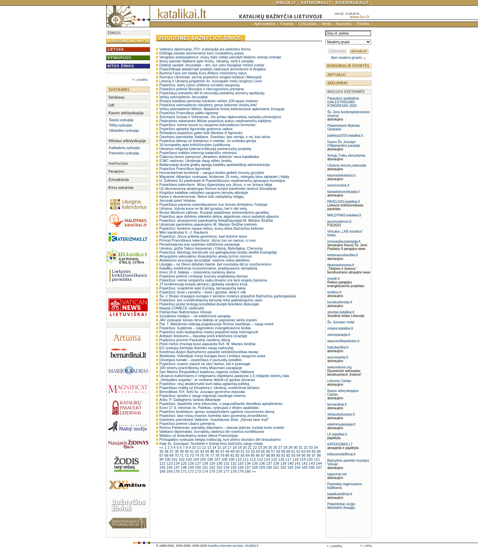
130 (219, 463)
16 (224, 447)
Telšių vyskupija (120, 125)
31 (300, 447)
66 (319, 451)
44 (207, 451)
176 (219, 471)
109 (231, 459)
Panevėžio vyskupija (124, 153)
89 (273, 455)
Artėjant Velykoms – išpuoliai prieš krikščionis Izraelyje (203, 336)
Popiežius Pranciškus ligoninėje (184, 169)
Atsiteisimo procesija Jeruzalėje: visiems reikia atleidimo (204, 260)
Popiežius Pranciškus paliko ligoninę (188, 113)
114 (267, 459)
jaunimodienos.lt (339, 221)
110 (239, 459)
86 (258, 455)
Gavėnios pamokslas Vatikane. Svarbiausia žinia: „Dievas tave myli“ (214, 420)
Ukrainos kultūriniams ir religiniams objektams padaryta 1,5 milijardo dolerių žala (224, 376)
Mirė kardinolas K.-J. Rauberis (183, 232)
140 (290, 463)
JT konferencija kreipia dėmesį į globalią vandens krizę (203, 284)
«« (161, 447)
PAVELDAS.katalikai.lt (343, 201)
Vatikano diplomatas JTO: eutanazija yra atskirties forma (204, 49)
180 (248, 471)
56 (268, 451)
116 (281, 459)
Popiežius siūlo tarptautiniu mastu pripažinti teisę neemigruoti (208, 332)
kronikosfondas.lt (339, 302)
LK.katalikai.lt (337, 434)
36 (166, 451)
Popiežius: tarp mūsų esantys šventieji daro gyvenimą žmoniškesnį (213, 416)
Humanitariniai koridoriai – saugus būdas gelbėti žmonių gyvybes (211, 173)
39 (182, 451)
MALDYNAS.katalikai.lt (344, 215)
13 (209, 447)
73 (192, 455)
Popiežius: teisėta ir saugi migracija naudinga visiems (202, 396)
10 (194, 447)
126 (191, 463)
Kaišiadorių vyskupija (124, 148)
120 (310, 459)
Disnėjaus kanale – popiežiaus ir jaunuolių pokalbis (200, 360)
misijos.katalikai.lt (340, 328)
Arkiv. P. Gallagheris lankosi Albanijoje (190, 400)
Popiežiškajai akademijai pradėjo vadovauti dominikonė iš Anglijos (212, 69)
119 (302, 459)
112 (253, 459)
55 (263, 451)
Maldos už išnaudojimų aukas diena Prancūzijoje (198, 435)
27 (280, 447)
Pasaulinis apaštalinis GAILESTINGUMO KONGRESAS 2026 (343, 102)
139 (283, 463)
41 (192, 451)
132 (233, 463)
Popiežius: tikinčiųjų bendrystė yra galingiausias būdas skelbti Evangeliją (218, 252)
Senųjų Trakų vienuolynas (346, 155)
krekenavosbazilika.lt (342, 255)
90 (278, 455)
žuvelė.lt (333, 278)
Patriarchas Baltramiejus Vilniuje (185, 312)
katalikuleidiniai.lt (339, 494)
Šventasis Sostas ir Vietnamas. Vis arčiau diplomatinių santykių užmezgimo (220, 117)
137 (269, 463)
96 (309, 455)
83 (243, 455)
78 (217, 455)
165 (304, 467)
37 (172, 451)
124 (177, 463)
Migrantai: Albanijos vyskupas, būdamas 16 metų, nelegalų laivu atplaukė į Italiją (224, 177)
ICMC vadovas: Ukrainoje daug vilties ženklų (195, 161)
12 (204, 447)
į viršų (365, 545)
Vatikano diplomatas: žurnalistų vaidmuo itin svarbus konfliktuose (211, 431)
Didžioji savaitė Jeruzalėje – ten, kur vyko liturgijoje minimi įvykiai (211, 65)
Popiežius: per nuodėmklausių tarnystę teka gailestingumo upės (211, 300)
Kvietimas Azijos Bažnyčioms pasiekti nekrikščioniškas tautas (208, 352)
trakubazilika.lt (337, 347)
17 (229, 447)
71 (182, 455)
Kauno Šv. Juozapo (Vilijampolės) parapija (343, 143)
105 (203, 459)
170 (177, 471)
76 (207, 455)
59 (283, 451)
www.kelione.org (339, 367)
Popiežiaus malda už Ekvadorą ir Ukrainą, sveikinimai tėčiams (209, 388)
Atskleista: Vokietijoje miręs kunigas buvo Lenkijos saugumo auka (212, 356)
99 (161, 459)
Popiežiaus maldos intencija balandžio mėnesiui (198, 153)
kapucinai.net (337, 474)
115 (274, 459)
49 (232, 451)
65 (314, 451)
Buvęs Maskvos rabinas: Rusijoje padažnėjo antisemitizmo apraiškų (214, 212)
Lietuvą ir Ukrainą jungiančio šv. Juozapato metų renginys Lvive (210, 81)
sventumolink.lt (338, 185)
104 (196, 459)
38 (177, 451)
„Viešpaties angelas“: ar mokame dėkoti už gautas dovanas (207, 380)
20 (245, 447)
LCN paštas (307, 24)
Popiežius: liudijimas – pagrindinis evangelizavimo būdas (205, 328)
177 (226, 471)
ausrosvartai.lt (337, 357)
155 (233, 467)
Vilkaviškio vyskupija (124, 130)
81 (232, 455)
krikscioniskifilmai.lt (341, 454)
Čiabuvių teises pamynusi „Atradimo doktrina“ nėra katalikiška (209, 157)
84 (248, 455)
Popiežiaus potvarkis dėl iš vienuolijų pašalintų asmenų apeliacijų (212, 93)
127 (198, 463)
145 (162, 467)
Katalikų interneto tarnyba (225, 545)
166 (312, 467)
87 (263, 455)
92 (288, 455)
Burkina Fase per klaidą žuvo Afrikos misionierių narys (203, 73)
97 (314, 455)
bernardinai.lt (337, 404)
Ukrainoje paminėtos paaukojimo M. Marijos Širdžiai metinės (208, 224)
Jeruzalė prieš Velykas (177, 200)
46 (217, 451)
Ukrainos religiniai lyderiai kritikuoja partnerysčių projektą (205, 149)
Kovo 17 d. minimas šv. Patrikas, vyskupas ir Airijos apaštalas (209, 408)
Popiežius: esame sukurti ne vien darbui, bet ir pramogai (204, 364)
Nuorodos (344, 24)
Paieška (363, 24)
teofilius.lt (334, 292)
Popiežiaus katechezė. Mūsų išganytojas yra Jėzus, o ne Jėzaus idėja (215, 185)
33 (311, 447)
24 (265, 447)
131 (226, 463)
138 (276, 463)
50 (237, 451)
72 (187, 455)
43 (202, 451)
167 (319, 467)
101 (175, 459)
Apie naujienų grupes (348, 57)
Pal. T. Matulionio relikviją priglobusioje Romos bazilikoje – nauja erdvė (216, 324)
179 (241, 471)
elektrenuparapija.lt (341, 424)
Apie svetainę (265, 24)
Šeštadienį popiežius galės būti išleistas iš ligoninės (201, 133)
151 (205, 467)
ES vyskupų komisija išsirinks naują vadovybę (196, 348)
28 (285, 447)
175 (212, 471)
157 (248, 467)
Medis (326, 24)
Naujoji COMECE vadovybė (181, 308)
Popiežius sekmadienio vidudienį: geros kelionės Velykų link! (208, 105)
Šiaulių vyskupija (121, 120)
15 (219, 447)
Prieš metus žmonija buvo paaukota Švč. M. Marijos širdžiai (207, 344)
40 (187, 451)
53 (253, 451)
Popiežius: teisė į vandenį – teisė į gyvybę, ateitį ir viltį (202, 292)
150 (198, 467)
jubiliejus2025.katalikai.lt (345, 135)
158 (255, 467)
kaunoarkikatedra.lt (341, 175)
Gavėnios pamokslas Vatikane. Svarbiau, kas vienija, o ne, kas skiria (214, 137)
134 (248, 463)
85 (253, 455)
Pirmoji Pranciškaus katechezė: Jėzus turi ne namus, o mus (207, 240)
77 (212, 455)
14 (214, 447)
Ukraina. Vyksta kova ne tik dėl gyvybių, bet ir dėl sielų (203, 208)
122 (162, 463)
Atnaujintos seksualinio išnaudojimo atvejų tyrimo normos (205, 256)
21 (250, 447)
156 (241, 467)
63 (303, 451)
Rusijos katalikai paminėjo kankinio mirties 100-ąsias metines (208, 101)
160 (269, 467)
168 (162, 471)
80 (227, 455)
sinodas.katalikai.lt (340, 312)
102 (182, 459)
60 (288, 451)
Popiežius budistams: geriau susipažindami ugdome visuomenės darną (216, 412)
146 (169, 467)
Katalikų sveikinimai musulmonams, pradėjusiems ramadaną (208, 268)
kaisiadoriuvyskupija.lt (343, 192)
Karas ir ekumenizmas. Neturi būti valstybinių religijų (201, 196)
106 (210, 459)
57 (273, 451)
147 (177, 467)
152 (212, 467)
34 (316, 447)
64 (309, 451)
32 (306, 447)
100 (167, 459)
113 (260, 459)
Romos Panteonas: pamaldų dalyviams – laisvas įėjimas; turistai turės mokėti (221, 428)
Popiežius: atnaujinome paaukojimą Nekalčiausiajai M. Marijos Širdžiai (216, 220)
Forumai (286, 24)
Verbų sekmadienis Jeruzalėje (183, 97)
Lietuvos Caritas (339, 381)
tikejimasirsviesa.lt (340, 265)
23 (260, 447)
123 (169, 463)
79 (222, 455)
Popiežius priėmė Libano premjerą (187, 424)
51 (243, 451)
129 (212, 463)
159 (262, 467)
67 (161, 455)
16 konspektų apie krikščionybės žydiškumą (194, 145)
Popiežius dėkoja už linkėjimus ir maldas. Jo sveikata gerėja (207, 141)
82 (237, 455)
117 (288, 459)
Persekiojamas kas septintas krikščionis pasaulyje (199, 244)
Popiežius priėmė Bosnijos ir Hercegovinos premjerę (201, 89)
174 (205, 471)
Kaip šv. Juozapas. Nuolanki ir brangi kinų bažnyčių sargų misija (211, 443)
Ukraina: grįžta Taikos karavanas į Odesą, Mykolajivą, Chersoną (211, 248)
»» (254, 471)
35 (161, 451)
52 (248, 451)
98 (319, 455)
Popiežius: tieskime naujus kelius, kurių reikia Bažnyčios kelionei (211, 228)
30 (295, 447)
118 (295, 459)
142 (304, 463)
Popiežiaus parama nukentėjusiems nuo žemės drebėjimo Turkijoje (213, 204)
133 (241, 463)
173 (198, 471)
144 (319, 463)
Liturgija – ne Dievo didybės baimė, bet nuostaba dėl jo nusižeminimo (215, 264)
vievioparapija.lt (338, 335)
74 (197, 455)
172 (191, 471)
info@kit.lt (251, 545)
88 (268, 455)
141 (297, 463)
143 (312, 463)
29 (290, 447)
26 (275, 447)
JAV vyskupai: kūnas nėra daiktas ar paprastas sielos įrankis (208, 320)
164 (297, 467)
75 (202, 455)
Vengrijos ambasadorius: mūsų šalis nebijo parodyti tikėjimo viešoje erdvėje (220, 57)
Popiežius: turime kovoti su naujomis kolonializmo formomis (207, 125)
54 (258, 451)
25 (270, 447)
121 (317, 459)
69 (172, 455)
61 (293, 451)
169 (169, 471)
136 (262, 463)
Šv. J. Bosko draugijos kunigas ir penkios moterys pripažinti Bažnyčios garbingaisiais (227, 296)
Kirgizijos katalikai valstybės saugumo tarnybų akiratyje (203, 193)
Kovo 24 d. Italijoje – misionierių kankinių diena (197, 272)
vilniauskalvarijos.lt (341, 414)
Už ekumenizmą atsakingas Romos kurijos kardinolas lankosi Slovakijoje (218, 189)
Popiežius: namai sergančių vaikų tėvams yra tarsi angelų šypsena (213, 280)
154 (226, 467)
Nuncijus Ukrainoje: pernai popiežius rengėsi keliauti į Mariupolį (210, 77)
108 (224, 459)
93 (293, 455)
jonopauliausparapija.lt (343, 241)
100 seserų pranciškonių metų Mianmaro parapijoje (200, 368)
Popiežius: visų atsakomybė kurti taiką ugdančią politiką (204, 384)
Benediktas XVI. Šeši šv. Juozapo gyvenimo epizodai (202, 392)
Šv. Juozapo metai (341, 322)
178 (233, 471)
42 (197, 451)
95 (303, 455)
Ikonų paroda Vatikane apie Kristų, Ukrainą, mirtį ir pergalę (206, 61)
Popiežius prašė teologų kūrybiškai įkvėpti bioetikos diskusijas (209, 304)
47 (222, 451)
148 (184, 467)
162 (283, 467)
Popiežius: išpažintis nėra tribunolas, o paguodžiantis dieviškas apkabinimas (220, 404)
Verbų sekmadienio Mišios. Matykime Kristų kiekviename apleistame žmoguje (221, 109)
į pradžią (139, 79)
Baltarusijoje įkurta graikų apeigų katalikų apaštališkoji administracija (214, 165)
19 (240, 447)
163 (290, 467)
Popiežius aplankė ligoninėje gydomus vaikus (196, 129)
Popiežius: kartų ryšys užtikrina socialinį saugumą (199, 85)
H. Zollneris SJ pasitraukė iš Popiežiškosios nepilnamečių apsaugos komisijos (222, 181)
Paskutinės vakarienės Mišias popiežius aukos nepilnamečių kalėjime (215, 121)
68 (166, 455)
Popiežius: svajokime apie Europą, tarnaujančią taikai (202, 288)
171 (184, 471)
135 (255, 463)
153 (219, 467)
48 (227, 451)
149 (191, 467)
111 (246, 459)
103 (189, 459)
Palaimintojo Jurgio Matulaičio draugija (341, 505)
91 (283, 455)
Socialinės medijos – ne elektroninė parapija (195, 316)
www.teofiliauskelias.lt (343, 341)
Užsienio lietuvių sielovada (346, 165)
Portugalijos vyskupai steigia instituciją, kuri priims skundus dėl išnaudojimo (220, 439)
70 (177, 455)
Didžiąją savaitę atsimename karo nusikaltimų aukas (201, 53)
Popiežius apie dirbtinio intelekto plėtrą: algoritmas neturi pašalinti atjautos (219, 216)
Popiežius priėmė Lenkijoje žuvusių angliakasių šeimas (203, 276)
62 (298, 451)
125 (184, 463)
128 (205, 463)
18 (234, 447)
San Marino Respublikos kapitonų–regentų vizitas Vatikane (206, 372)
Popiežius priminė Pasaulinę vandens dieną (194, 340)
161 (276, 467)
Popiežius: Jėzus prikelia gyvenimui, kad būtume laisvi (203, 236)
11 (199, 447)
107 (217, 459)
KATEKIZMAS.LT (340, 444)
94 (298, 455)
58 (278, 451)
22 (255, 447)
